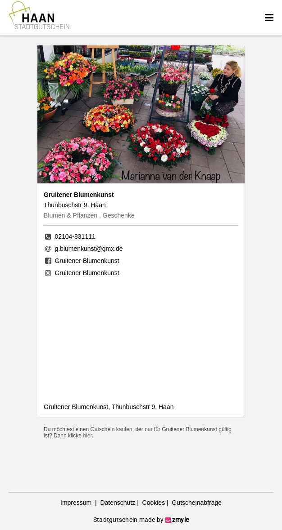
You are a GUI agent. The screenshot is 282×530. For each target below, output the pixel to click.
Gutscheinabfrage (196, 502)
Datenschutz (117, 502)
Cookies (153, 502)
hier (87, 435)
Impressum (76, 502)
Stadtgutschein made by (141, 519)
